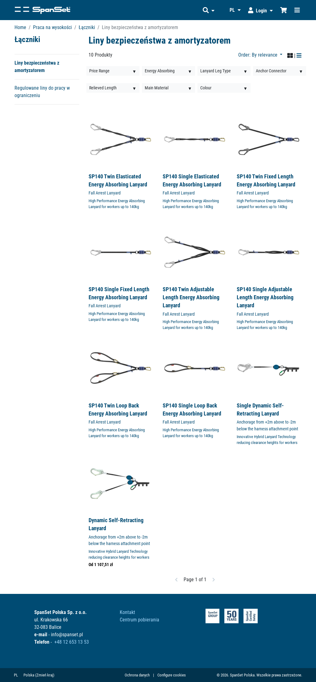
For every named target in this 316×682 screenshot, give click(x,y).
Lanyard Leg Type (215, 70)
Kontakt (127, 612)
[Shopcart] (283, 10)
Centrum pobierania (139, 620)
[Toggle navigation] (297, 10)
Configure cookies (171, 675)
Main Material (156, 87)
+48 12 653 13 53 (71, 642)
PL (16, 675)
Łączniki (87, 27)
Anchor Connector (271, 70)
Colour (205, 87)
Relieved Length (103, 87)
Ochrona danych (137, 675)
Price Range (99, 70)
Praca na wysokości (52, 27)
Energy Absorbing (160, 70)
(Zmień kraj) (44, 675)
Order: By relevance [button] (258, 55)
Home (20, 27)
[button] (208, 10)
